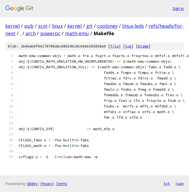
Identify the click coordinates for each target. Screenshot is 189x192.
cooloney (107, 26)
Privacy (46, 183)
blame (143, 46)
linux (57, 26)
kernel (12, 26)
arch (31, 33)
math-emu (77, 33)
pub (29, 26)
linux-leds (133, 26)
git (89, 26)
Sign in (178, 8)
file (114, 46)
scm (42, 26)
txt (166, 183)
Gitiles (32, 183)
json (179, 183)
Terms (61, 183)
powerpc (50, 33)
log (128, 46)
